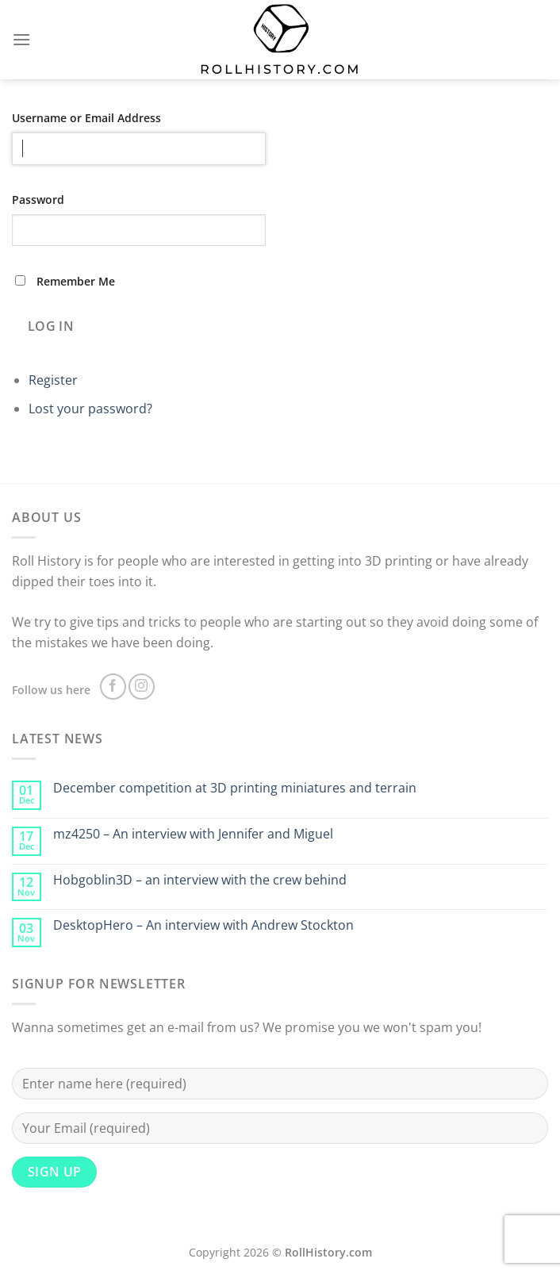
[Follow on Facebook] (113, 686)
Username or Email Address (86, 117)
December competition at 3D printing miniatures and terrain (234, 788)
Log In (51, 326)
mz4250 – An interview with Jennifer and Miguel (193, 834)
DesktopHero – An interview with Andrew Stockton (203, 925)
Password (38, 199)
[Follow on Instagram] (141, 686)
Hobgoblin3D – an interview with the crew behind (200, 880)
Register (53, 380)
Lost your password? (90, 408)
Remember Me (75, 281)
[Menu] (21, 39)
